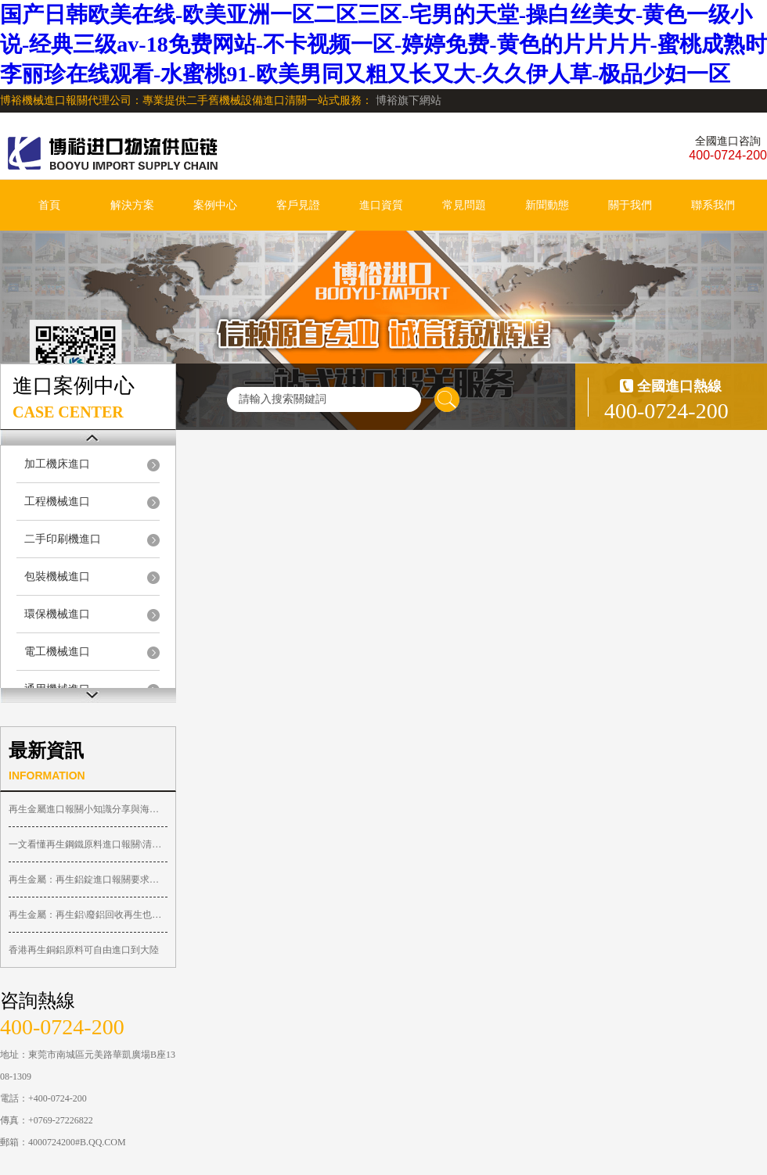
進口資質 (381, 205)
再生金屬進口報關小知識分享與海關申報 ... (88, 809)
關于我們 (630, 205)
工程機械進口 (57, 501)
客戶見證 (298, 205)
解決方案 (132, 205)
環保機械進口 (57, 614)
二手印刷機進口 (62, 539)
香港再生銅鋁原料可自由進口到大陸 (84, 949)
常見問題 (464, 205)
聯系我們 (713, 205)
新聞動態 (547, 205)
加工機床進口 (57, 464)
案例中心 (215, 205)
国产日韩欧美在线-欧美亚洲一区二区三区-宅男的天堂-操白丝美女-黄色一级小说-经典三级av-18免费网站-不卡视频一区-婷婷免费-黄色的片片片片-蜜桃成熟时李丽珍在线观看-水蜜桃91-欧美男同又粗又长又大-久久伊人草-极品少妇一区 (383, 44)
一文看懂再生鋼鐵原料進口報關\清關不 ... (88, 844)
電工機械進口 (57, 651)
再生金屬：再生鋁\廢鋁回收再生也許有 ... (88, 914)
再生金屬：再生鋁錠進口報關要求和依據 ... (88, 879)
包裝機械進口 (57, 576)
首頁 (49, 205)
